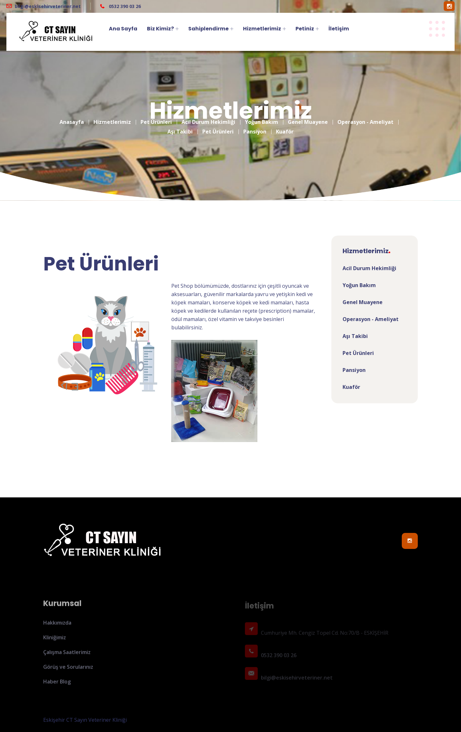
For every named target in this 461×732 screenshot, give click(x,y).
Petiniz (304, 28)
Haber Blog (57, 684)
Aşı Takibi (180, 126)
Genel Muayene (308, 117)
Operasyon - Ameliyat (365, 117)
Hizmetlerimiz (262, 28)
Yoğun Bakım (261, 117)
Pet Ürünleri (156, 117)
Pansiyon (254, 126)
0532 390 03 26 (124, 6)
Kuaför (285, 126)
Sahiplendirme (208, 28)
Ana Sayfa (123, 28)
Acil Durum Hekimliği (208, 117)
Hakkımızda (57, 625)
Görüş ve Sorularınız (68, 669)
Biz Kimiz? (160, 28)
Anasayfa (72, 117)
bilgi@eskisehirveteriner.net (48, 6)
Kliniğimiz (54, 640)
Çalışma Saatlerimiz (67, 655)
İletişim (338, 28)
